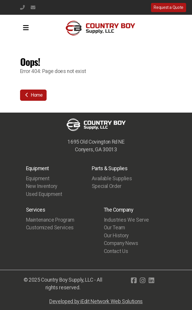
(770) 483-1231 (22, 7)
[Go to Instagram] (142, 280)
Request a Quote (168, 7)
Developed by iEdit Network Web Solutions (96, 301)
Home (33, 95)
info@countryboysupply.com (33, 7)
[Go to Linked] (151, 280)
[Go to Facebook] (133, 280)
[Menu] (26, 28)
